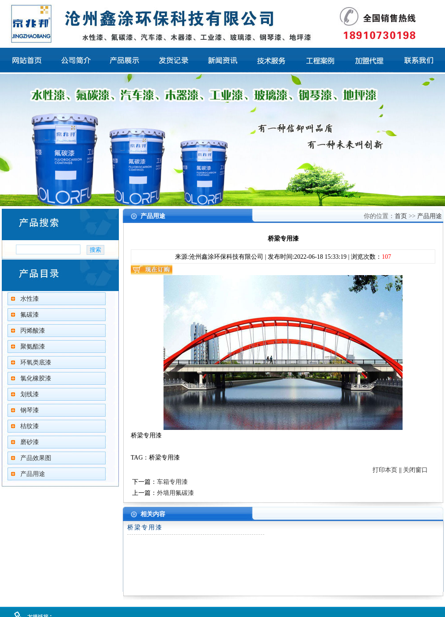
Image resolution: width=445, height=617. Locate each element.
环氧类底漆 (35, 362)
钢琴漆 (29, 410)
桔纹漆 (29, 426)
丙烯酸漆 (32, 330)
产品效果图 (35, 458)
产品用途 (32, 474)
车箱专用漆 (172, 482)
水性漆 (29, 298)
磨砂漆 (29, 442)
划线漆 (29, 394)
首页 (401, 216)
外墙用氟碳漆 (175, 493)
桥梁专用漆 (145, 527)
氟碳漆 (29, 314)
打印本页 (385, 470)
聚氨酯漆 (32, 346)
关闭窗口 (415, 470)
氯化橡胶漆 (35, 378)
